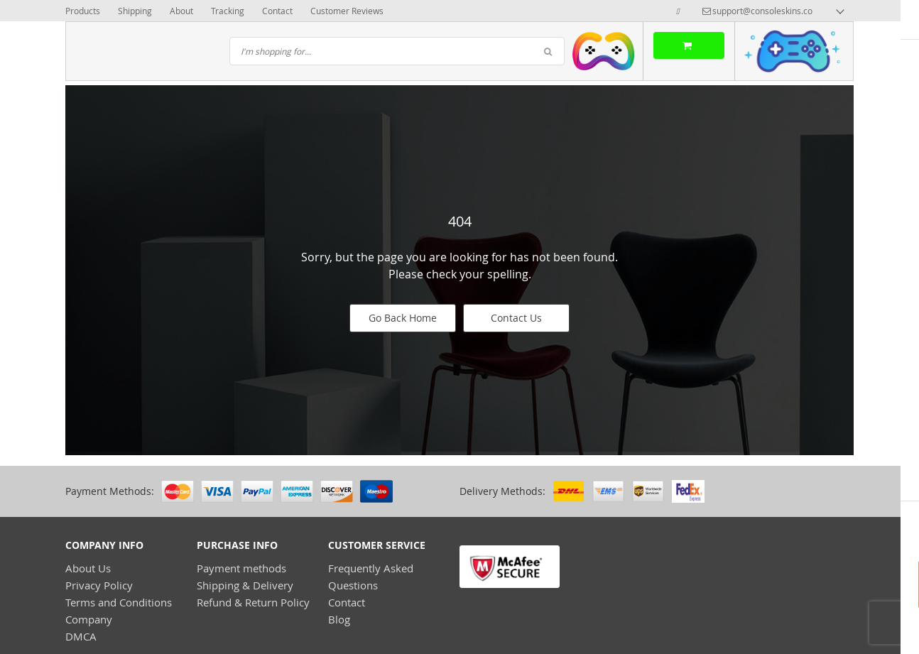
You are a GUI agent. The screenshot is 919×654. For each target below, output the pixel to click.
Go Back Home (403, 318)
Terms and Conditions (118, 602)
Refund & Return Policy (253, 602)
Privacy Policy (99, 585)
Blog (339, 619)
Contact (346, 602)
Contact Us (516, 318)
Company (88, 619)
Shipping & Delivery (245, 585)
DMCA (81, 636)
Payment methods (241, 568)
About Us (88, 568)
